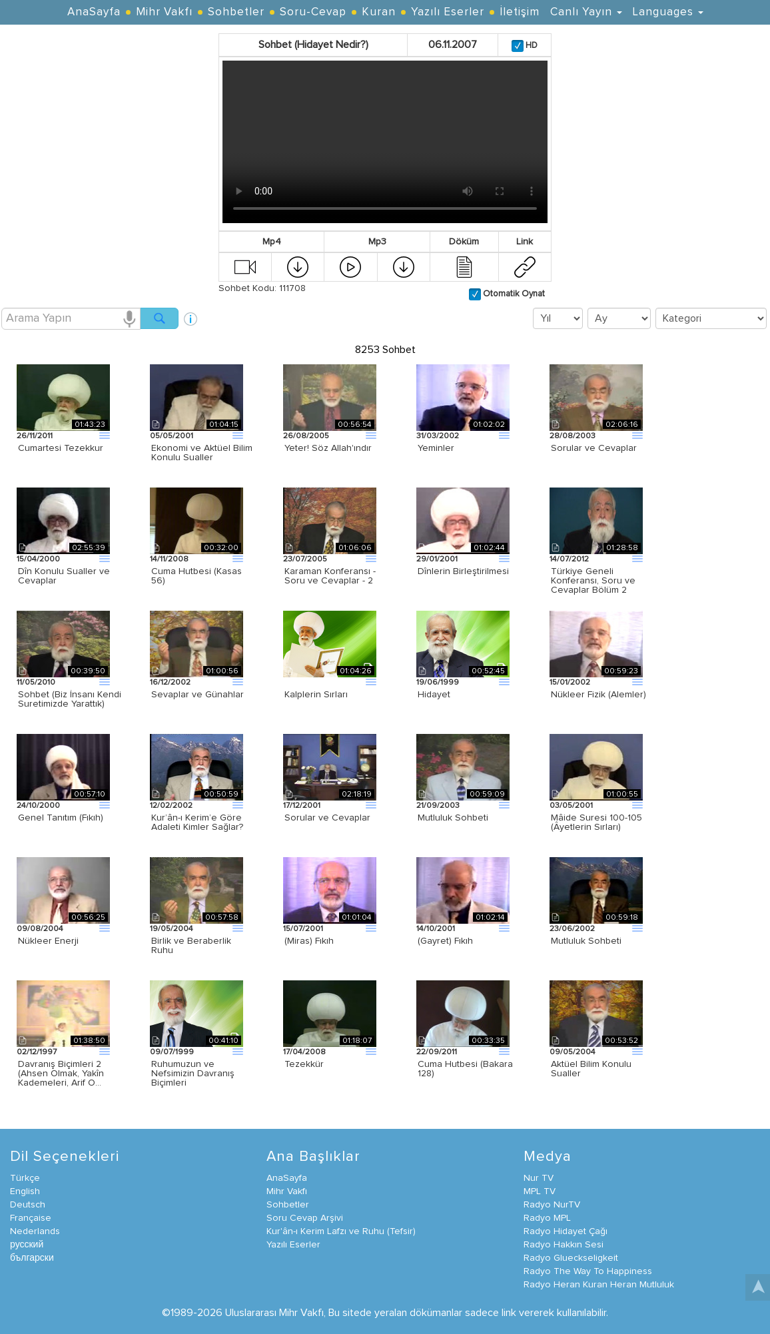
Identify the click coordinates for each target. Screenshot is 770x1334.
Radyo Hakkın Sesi (563, 1244)
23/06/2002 (572, 929)
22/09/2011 (436, 1052)
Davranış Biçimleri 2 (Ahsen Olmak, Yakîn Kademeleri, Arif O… (61, 1074)
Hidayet (434, 694)
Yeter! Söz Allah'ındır (328, 448)
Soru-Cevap (313, 12)
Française (30, 1218)
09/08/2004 (40, 929)
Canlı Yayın (586, 12)
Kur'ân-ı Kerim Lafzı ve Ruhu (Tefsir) (341, 1231)
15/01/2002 (570, 683)
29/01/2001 (437, 559)
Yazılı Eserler (447, 12)
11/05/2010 (36, 683)
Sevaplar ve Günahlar (197, 694)
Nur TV (539, 1178)
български (32, 1258)
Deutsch (27, 1204)
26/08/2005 (306, 436)
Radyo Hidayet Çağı (565, 1231)
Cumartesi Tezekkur (60, 448)
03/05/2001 (571, 806)
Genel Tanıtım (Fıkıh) (60, 818)
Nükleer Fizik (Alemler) (598, 694)
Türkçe (25, 1178)
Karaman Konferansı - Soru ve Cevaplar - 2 (330, 576)
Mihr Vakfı (164, 12)
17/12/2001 (301, 806)
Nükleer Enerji (48, 941)
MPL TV (540, 1191)
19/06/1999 (437, 683)
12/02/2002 (171, 806)
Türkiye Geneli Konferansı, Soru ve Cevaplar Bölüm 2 (593, 581)
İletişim (520, 12)
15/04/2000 (38, 559)
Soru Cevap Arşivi (304, 1218)
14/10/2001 (435, 929)
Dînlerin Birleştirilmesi (463, 571)
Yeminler (436, 448)
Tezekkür (304, 1064)
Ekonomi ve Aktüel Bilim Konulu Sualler (201, 453)
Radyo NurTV (552, 1204)
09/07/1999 (172, 1052)
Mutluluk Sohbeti (453, 818)
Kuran (379, 12)
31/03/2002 (437, 436)
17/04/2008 (304, 1052)
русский (26, 1244)
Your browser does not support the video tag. (385, 142)
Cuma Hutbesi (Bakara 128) (465, 1069)
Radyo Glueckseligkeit (571, 1258)
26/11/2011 (35, 436)
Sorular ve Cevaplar (594, 448)
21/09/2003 (438, 806)
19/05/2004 (171, 929)
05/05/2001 (171, 436)
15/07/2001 (303, 929)
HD (531, 45)
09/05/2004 (572, 1052)
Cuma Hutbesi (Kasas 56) (196, 576)
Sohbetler (236, 12)
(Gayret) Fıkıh (445, 941)
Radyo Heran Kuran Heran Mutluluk (599, 1284)
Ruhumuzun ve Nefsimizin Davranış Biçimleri (192, 1074)
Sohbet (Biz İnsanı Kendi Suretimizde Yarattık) (69, 699)
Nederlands (35, 1231)
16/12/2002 (170, 683)
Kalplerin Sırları (316, 694)
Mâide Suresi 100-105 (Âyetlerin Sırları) (596, 822)
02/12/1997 (37, 1052)
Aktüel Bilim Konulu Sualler (591, 1069)
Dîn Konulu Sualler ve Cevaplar (64, 576)
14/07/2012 (569, 559)
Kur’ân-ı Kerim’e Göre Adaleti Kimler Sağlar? (197, 822)
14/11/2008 (169, 559)
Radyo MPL (547, 1218)
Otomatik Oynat (513, 294)
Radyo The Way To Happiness (588, 1271)
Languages (668, 12)
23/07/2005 (305, 559)
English (25, 1191)
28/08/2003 (572, 436)
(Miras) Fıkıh (309, 941)
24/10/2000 (38, 806)
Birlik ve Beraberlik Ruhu (191, 945)
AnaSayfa (94, 12)
